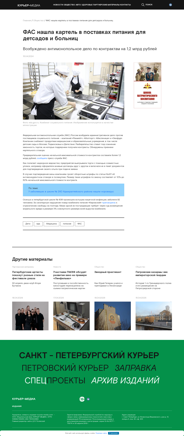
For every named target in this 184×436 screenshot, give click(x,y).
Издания (16, 406)
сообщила (42, 158)
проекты (55, 380)
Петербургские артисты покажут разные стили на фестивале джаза (28, 275)
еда (38, 223)
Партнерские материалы (106, 5)
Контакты (125, 5)
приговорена (109, 202)
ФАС (80, 223)
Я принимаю (113, 433)
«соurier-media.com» (44, 415)
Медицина (51, 223)
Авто (78, 5)
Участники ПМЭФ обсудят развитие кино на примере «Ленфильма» (70, 275)
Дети (27, 223)
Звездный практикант (107, 272)
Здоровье (87, 5)
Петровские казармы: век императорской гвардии (152, 274)
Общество (69, 5)
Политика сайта (101, 433)
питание (67, 223)
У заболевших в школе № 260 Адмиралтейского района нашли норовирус (71, 191)
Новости (58, 5)
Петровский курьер (65, 368)
